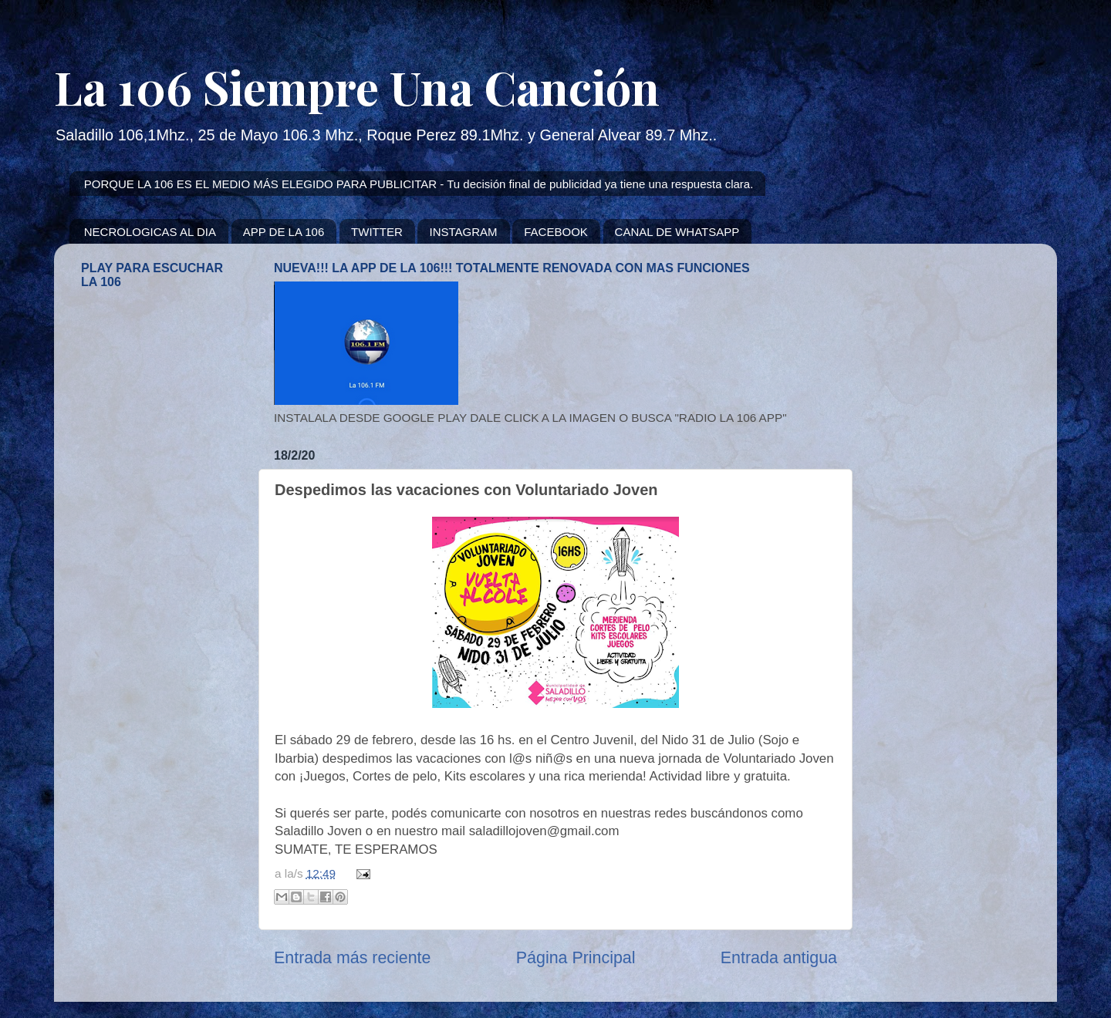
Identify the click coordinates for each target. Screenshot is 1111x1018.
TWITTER (377, 231)
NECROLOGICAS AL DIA (150, 231)
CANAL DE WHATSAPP (677, 231)
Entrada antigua (779, 958)
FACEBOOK (556, 231)
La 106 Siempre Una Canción (357, 86)
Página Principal (576, 958)
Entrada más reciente (352, 958)
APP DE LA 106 (284, 231)
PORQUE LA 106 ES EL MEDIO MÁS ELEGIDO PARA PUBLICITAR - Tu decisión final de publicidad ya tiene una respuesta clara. (419, 183)
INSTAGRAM (463, 231)
